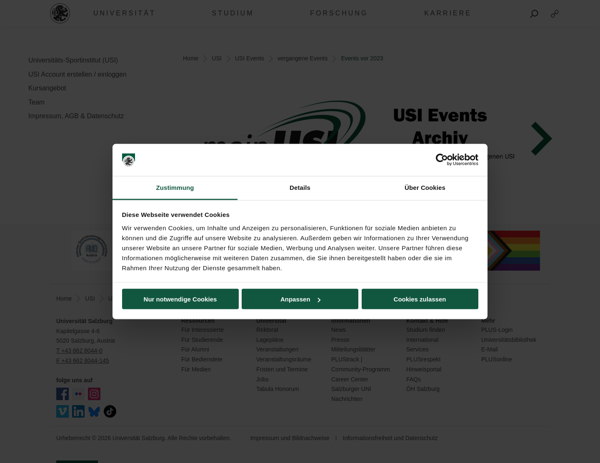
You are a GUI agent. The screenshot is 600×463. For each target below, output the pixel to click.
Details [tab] (300, 187)
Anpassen (300, 299)
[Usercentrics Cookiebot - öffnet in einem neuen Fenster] (441, 160)
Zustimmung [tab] (175, 187)
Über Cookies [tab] (425, 187)
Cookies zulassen (420, 299)
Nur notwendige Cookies (180, 299)
